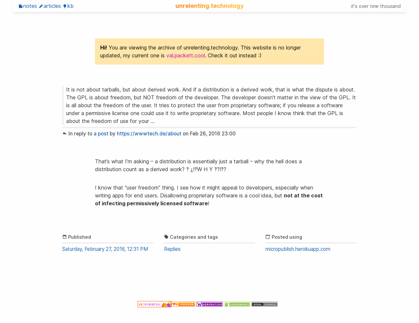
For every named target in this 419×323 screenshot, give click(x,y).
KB (68, 6)
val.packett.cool (185, 55)
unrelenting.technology (209, 5)
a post (101, 134)
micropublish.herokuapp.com (297, 249)
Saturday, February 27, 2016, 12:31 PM (105, 249)
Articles (50, 6)
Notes (27, 6)
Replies (172, 249)
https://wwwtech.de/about (149, 134)
